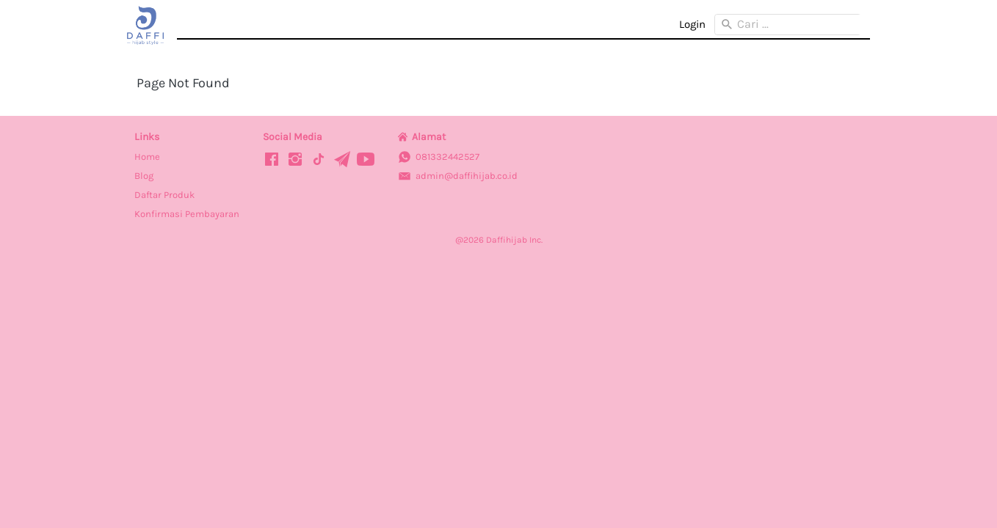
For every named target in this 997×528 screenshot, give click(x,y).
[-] (271, 160)
